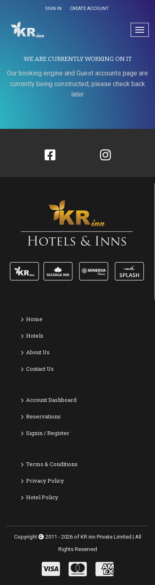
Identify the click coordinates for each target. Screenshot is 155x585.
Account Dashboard (51, 400)
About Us (38, 352)
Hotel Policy (42, 497)
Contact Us (40, 368)
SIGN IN (53, 8)
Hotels (34, 335)
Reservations (43, 416)
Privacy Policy (45, 480)
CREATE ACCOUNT (89, 8)
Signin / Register (47, 433)
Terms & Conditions (52, 464)
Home (34, 319)
